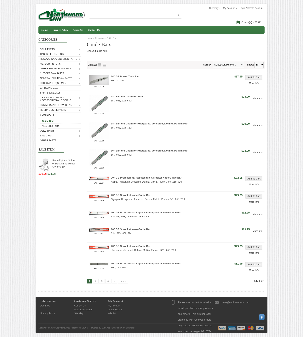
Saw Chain (46, 135)
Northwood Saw (78, 328)
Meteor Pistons (50, 63)
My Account (114, 305)
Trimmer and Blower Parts (57, 105)
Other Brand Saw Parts (55, 68)
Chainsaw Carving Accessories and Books (55, 99)
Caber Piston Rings (52, 54)
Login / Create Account (251, 8)
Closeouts (47, 114)
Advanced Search (83, 309)
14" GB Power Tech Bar (125, 76)
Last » (123, 281)
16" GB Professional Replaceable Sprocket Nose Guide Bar (146, 263)
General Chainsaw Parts (56, 78)
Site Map (78, 313)
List (104, 64)
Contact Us (94, 29)
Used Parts (47, 130)
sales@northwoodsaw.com (235, 302)
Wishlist (112, 313)
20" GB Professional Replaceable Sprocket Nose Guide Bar (146, 177)
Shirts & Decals (50, 92)
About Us (78, 29)
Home (44, 29)
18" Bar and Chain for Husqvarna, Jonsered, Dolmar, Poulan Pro (149, 123)
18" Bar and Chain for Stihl (127, 96)
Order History (115, 309)
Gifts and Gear (50, 88)
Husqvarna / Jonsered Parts (58, 59)
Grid (99, 64)
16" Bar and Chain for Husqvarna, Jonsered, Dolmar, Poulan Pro (149, 150)
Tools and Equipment (54, 83)
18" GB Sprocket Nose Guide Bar (130, 229)
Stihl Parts (47, 49)
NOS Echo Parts (50, 126)
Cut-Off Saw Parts (52, 73)
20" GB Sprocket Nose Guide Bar (130, 195)
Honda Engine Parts (53, 110)
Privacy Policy (60, 29)
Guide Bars (48, 121)
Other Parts (48, 140)
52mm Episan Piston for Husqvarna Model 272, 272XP (63, 163)
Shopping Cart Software (123, 328)
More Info (254, 83)
